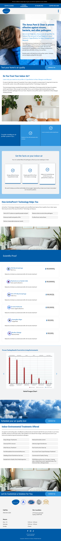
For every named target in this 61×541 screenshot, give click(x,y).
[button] (58, 7)
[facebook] (28, 527)
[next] (56, 377)
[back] (3, 377)
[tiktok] (33, 527)
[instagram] (30, 527)
